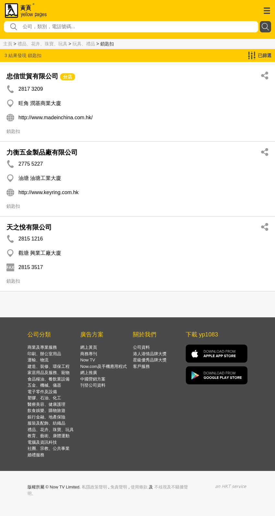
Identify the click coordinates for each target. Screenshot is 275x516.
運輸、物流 (38, 360)
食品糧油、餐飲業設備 (49, 379)
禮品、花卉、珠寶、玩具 (42, 43)
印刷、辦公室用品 (44, 353)
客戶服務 (141, 366)
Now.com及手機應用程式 (103, 366)
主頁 (7, 43)
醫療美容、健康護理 (46, 404)
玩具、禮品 (83, 43)
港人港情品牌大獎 (150, 353)
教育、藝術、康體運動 (49, 435)
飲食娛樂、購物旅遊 (46, 410)
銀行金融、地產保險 (46, 417)
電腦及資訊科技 (42, 442)
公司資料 (141, 347)
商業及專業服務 (42, 347)
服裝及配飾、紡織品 (46, 423)
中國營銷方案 (92, 379)
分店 (67, 76)
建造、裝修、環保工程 (49, 366)
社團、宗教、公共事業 (49, 448)
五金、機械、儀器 (44, 385)
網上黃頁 (88, 347)
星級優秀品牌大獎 (150, 360)
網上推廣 (88, 372)
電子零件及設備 (42, 391)
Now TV (87, 360)
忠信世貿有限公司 (32, 76)
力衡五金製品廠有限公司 (42, 152)
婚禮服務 (36, 454)
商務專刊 (88, 353)
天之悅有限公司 (29, 227)
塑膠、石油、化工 (44, 397)
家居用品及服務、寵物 (49, 372)
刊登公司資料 (92, 385)
